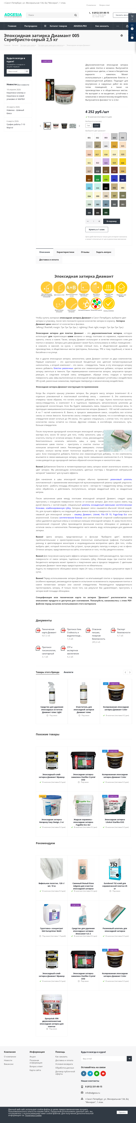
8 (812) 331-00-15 (100, 12)
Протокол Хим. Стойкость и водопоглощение (74, 632)
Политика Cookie (33, 1115)
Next (79, 126)
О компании (10, 1056)
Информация (37, 1051)
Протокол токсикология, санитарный (49, 650)
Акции (33, 1056)
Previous (40, 126)
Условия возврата (64, 1064)
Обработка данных (64, 1067)
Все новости (23, 84)
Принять (122, 1112)
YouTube (103, 1073)
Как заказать (61, 1056)
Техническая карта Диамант (49, 631)
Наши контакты (90, 1080)
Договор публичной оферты (65, 1072)
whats (96, 1073)
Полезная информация (36, 1061)
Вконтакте (83, 1073)
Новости (8, 1060)
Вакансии (8, 1064)
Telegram (90, 1073)
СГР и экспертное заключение (73, 650)
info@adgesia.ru (92, 1092)
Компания (10, 1051)
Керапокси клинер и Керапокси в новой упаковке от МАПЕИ (16, 95)
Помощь (60, 1051)
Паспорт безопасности (123, 631)
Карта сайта (35, 1070)
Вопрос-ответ (36, 1066)
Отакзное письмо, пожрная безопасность (98, 634)
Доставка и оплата (64, 1060)
